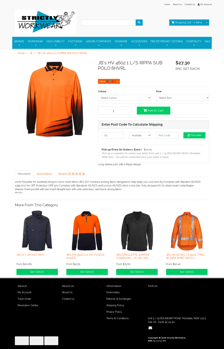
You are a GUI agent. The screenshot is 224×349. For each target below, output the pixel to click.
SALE (207, 41)
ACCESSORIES (139, 41)
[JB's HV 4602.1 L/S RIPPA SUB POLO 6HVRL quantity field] (115, 111)
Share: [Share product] (108, 81)
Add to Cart (153, 110)
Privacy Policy (114, 311)
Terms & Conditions (117, 318)
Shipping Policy (115, 305)
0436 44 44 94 (166, 322)
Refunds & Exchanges (118, 298)
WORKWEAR (35, 41)
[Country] (140, 135)
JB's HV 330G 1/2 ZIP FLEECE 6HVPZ (85, 256)
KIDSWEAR (121, 41)
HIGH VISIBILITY (56, 41)
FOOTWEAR (75, 41)
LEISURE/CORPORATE (98, 41)
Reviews (71, 173)
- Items (187, 22)
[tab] (24, 173)
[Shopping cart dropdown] (206, 22)
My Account (24, 292)
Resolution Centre (28, 305)
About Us (177, 4)
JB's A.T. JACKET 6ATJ (30, 254)
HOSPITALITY (193, 41)
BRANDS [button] (19, 41)
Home (167, 4)
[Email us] (150, 328)
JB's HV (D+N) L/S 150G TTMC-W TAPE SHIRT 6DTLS (186, 256)
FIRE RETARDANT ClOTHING (166, 41)
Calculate (194, 135)
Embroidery (113, 292)
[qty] (113, 135)
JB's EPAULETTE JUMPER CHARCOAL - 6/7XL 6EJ (132, 256)
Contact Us (190, 4)
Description (24, 173)
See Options (37, 271)
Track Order (24, 298)
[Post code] (167, 135)
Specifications (44, 173)
